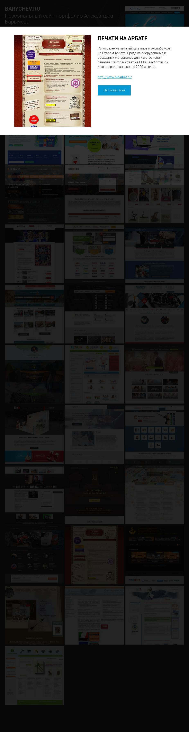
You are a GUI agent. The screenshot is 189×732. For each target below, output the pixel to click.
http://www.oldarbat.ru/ (115, 77)
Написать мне (114, 90)
